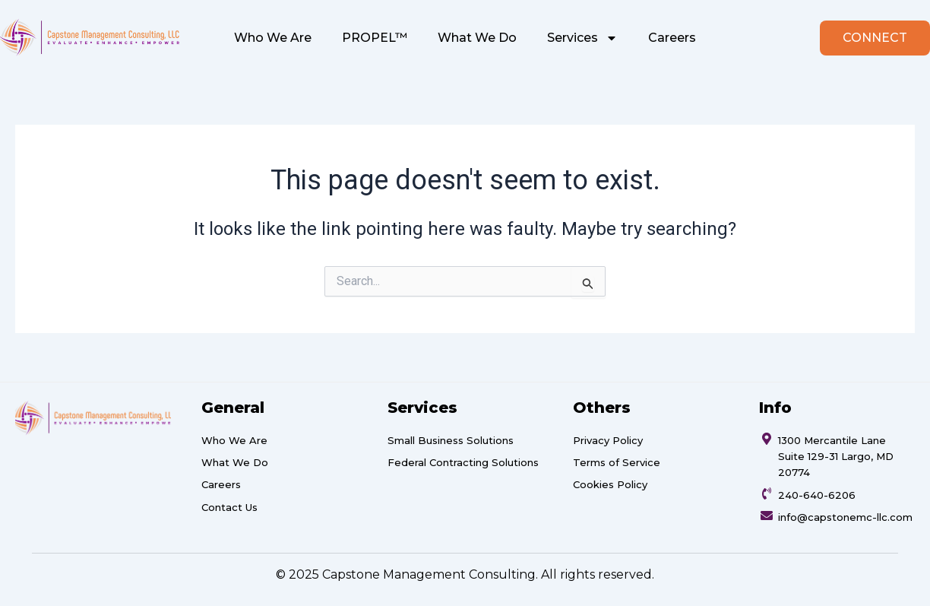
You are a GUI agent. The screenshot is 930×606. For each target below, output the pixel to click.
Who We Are (273, 37)
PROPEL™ (374, 37)
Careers (672, 37)
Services (582, 38)
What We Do (477, 37)
